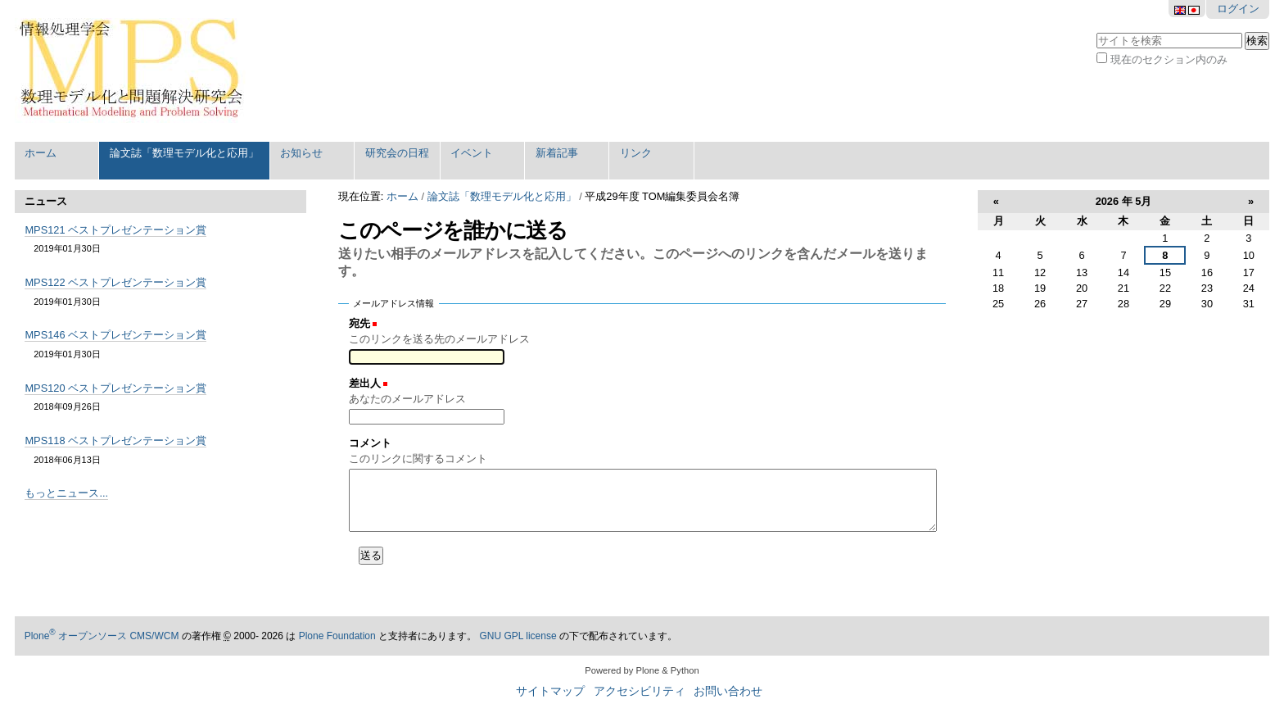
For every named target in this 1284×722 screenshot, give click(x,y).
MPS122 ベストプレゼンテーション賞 (115, 282)
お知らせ (301, 153)
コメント (370, 443)
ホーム (41, 153)
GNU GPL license (517, 636)
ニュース (46, 201)
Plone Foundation (337, 636)
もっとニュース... (66, 493)
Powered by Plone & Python (642, 670)
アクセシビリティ (639, 691)
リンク (636, 153)
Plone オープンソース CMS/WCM (102, 636)
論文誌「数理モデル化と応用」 (184, 153)
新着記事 (557, 153)
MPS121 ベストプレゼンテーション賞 (115, 230)
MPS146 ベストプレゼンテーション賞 (115, 335)
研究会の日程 (397, 153)
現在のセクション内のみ (1168, 59)
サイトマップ (550, 691)
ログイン (1238, 8)
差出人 (365, 383)
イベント (471, 153)
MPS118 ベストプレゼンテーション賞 (115, 440)
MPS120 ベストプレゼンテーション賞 (115, 388)
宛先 (359, 323)
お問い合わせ (728, 691)
